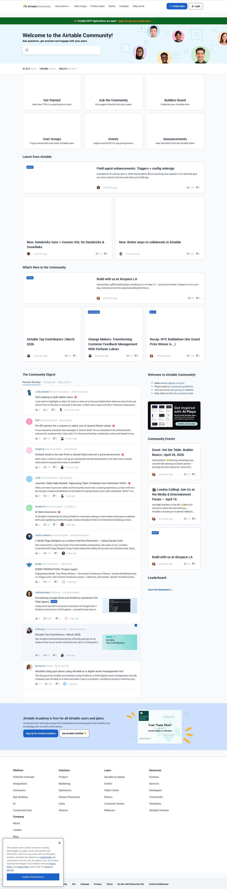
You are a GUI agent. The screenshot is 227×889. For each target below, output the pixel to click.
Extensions (19, 790)
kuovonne (40, 665)
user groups (176, 389)
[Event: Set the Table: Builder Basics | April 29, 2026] (174, 461)
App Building (20, 797)
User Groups (80, 6)
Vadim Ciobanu (43, 535)
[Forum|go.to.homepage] (37, 6)
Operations (65, 790)
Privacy (98, 884)
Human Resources (69, 797)
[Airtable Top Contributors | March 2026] (52, 334)
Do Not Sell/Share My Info (130, 884)
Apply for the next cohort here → (135, 20)
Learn (107, 770)
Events (112, 6)
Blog (15, 836)
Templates (155, 803)
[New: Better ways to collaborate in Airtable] (160, 228)
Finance (63, 810)
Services (154, 783)
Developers (155, 790)
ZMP (37, 420)
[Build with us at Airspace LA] (114, 288)
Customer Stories (114, 803)
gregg (38, 563)
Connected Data (22, 810)
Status (17, 843)
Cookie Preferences (159, 884)
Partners (154, 777)
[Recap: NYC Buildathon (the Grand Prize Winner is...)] (175, 334)
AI (14, 803)
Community (156, 797)
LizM (37, 477)
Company (18, 816)
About (16, 823)
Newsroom (19, 850)
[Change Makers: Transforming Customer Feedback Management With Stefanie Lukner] (113, 334)
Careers (17, 830)
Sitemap (84, 884)
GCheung (40, 629)
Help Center (138, 6)
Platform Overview (23, 777)
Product (63, 777)
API (74, 884)
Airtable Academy (114, 777)
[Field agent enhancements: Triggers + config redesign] (114, 177)
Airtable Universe (159, 810)
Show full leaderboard (161, 589)
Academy (124, 6)
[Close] (59, 862)
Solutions (64, 770)
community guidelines (182, 386)
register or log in (176, 383)
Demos (108, 797)
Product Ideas (98, 6)
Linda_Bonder (42, 391)
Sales (62, 803)
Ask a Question (180, 393)
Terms (109, 884)
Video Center (111, 790)
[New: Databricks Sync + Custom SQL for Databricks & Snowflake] (67, 228)
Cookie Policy (46, 876)
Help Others (64, 382)
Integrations (20, 783)
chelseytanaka (42, 592)
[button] (177, 6)
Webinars (109, 810)
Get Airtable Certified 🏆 (74, 733)
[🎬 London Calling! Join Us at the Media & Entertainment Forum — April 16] (174, 504)
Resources (155, 770)
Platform (18, 770)
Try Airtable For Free (24, 856)
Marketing (64, 783)
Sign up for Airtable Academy (41, 733)
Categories (49, 382)
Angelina (39, 449)
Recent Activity (31, 382)
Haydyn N (40, 506)
